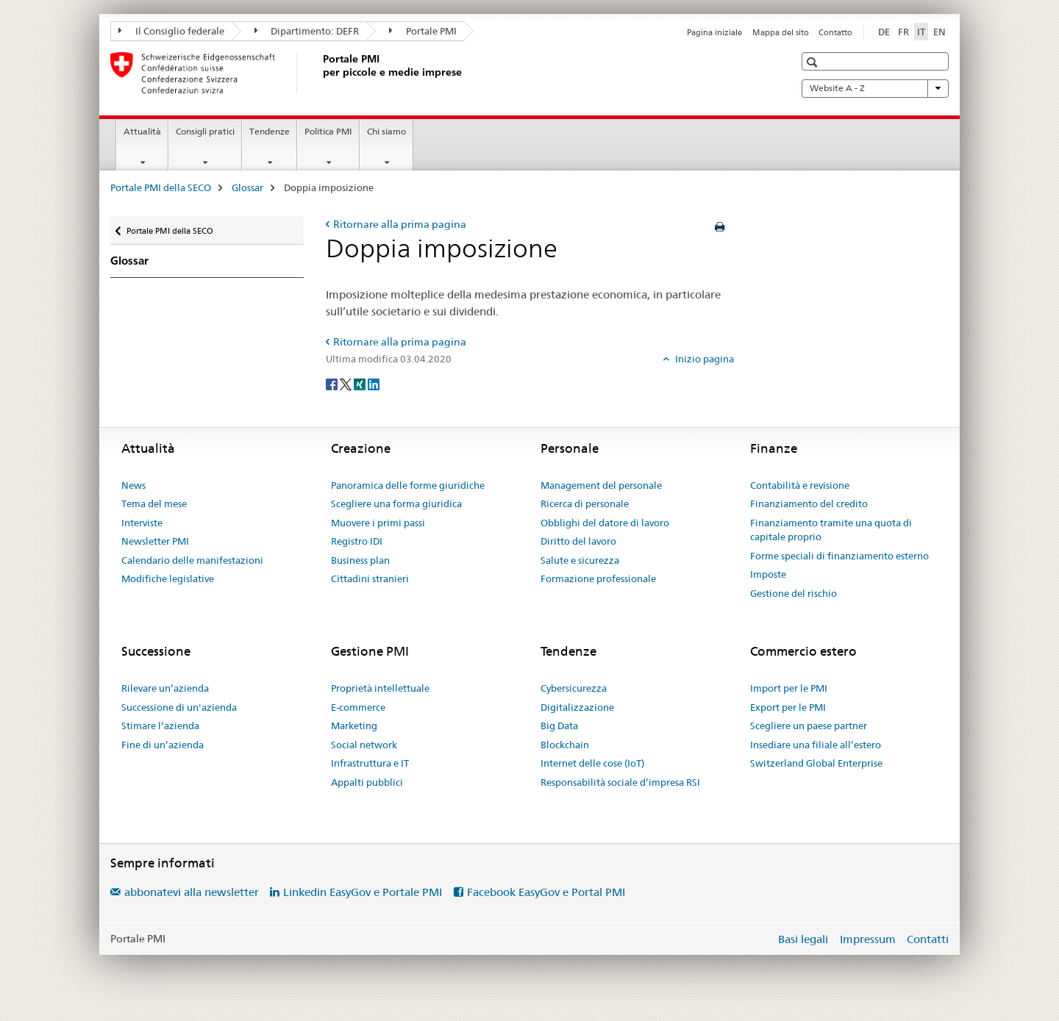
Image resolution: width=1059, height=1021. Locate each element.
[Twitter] (347, 384)
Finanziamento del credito (809, 503)
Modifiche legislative (167, 578)
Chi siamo (386, 131)
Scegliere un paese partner (808, 725)
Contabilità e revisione (799, 485)
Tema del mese (154, 503)
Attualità (142, 131)
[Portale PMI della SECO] (320, 72)
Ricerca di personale (585, 503)
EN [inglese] (939, 31)
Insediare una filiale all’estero (815, 744)
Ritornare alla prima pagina (399, 224)
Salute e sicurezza (580, 560)
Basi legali (803, 939)
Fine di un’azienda (162, 744)
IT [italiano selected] (921, 31)
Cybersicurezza (574, 688)
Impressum (868, 939)
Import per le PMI (788, 688)
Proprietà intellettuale (380, 688)
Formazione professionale (598, 578)
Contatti (928, 939)
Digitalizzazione (577, 707)
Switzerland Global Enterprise (816, 763)
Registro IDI (356, 541)
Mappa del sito (780, 32)
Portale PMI (423, 31)
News (133, 485)
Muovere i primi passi (378, 523)
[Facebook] (333, 384)
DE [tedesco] (884, 31)
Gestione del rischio (793, 593)
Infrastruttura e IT (370, 763)
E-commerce (358, 707)
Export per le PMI (788, 707)
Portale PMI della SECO (160, 187)
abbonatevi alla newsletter (191, 892)
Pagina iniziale (714, 32)
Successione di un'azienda (179, 707)
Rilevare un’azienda (165, 688)
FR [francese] (903, 31)
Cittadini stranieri (370, 578)
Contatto (835, 32)
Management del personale (601, 485)
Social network (364, 744)
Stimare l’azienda (160, 725)
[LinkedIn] (373, 384)
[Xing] (361, 384)
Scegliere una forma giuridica (396, 503)
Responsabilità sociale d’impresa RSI (620, 782)
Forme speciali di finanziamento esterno (839, 556)
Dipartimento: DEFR (307, 31)
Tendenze (269, 131)
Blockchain (565, 744)
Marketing (354, 725)
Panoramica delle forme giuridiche (408, 485)
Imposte (768, 574)
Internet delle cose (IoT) (592, 763)
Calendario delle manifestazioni (192, 560)
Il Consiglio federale (171, 31)
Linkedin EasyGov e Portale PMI (362, 892)
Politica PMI (328, 131)
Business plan (360, 560)
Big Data (559, 725)
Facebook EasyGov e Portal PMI (546, 892)
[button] (814, 62)
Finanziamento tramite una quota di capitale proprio (831, 530)
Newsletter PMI (155, 541)
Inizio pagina (703, 359)
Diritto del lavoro (578, 541)
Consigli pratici (205, 131)
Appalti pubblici (367, 782)
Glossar (247, 187)
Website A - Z (875, 88)
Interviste (142, 523)
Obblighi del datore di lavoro (605, 523)
